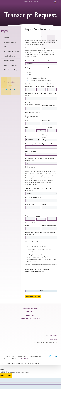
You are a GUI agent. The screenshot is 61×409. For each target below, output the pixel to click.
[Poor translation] (8, 375)
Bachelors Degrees (10, 59)
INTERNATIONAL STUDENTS (30, 318)
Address (49, 206)
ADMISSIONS (30, 311)
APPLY (5, 358)
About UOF (30, 315)
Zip (52, 218)
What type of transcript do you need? (37, 61)
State (41, 129)
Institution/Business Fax (49, 227)
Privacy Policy (13, 358)
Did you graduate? (41, 153)
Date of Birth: (32, 138)
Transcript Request (22, 356)
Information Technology (11, 54)
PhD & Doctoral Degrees (12, 73)
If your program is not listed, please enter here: (41, 146)
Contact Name (32, 206)
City (30, 129)
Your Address (49, 122)
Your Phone (28, 103)
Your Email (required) (49, 107)
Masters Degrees (9, 64)
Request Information (35, 356)
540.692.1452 (54, 339)
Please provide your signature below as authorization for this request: (41, 280)
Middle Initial (41, 88)
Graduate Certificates (10, 68)
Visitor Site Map (24, 358)
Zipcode (52, 129)
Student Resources (9, 356)
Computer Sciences (10, 45)
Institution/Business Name (41, 199)
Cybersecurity (8, 50)
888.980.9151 (54, 335)
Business (6, 41)
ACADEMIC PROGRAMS (30, 308)
